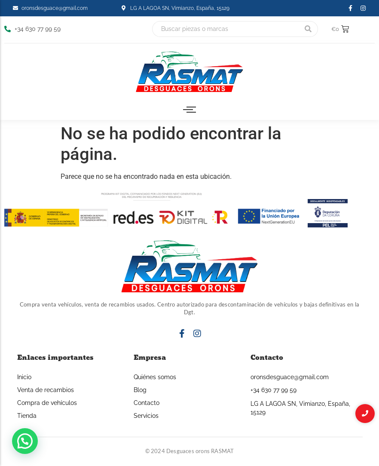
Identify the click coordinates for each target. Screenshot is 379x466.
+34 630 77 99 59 (273, 389)
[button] (25, 441)
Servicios (146, 415)
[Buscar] (225, 29)
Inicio (24, 377)
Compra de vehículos (47, 402)
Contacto (146, 402)
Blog (140, 389)
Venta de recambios (45, 389)
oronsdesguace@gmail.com (290, 377)
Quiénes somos (155, 377)
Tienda (27, 415)
